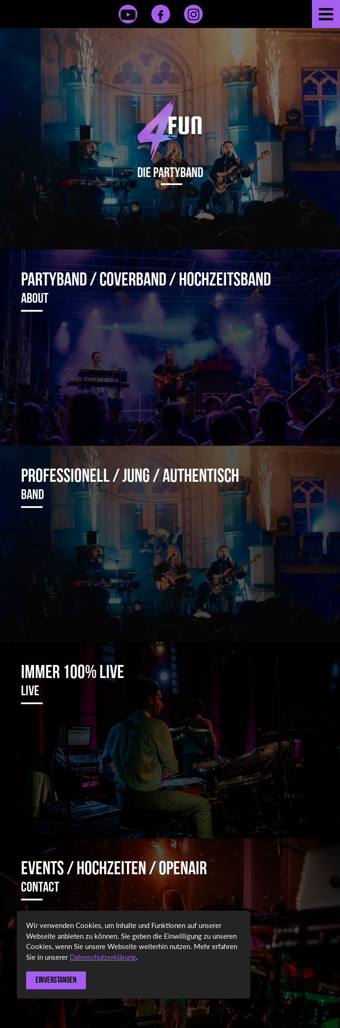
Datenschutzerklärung (103, 957)
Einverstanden (56, 980)
